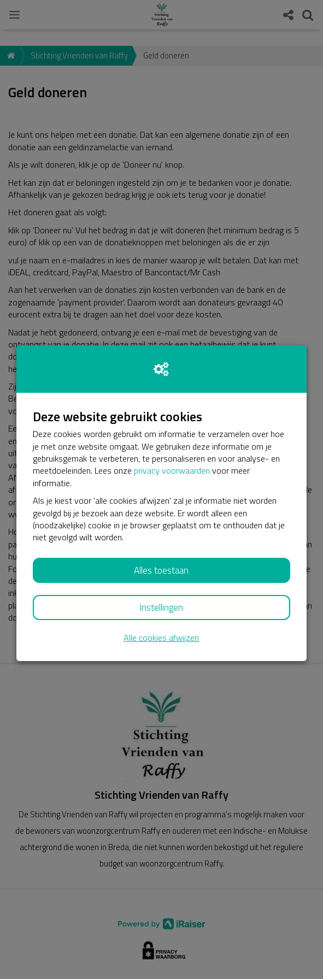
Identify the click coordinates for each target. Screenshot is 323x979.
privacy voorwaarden (172, 470)
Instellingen (161, 607)
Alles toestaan (161, 570)
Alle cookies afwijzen (161, 638)
